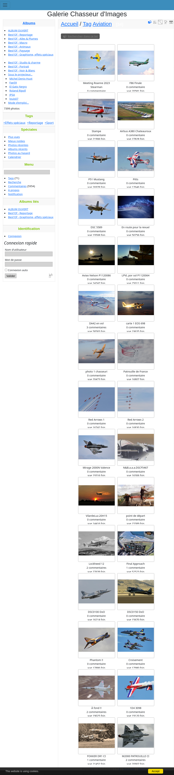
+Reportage (35, 123)
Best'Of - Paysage (19, 50)
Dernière (144, 769)
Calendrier (14, 157)
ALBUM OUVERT (18, 30)
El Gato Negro (18, 86)
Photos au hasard (19, 153)
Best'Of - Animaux (19, 46)
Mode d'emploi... (18, 102)
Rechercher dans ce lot (83, 36)
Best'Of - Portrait (18, 66)
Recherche (14, 182)
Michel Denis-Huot (20, 78)
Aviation (102, 24)
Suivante (129, 769)
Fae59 (13, 82)
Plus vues (14, 137)
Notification (15, 194)
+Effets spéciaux (14, 123)
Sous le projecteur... (20, 74)
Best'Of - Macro (17, 42)
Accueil (69, 24)
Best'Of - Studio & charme (24, 62)
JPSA (12, 94)
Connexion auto (16, 270)
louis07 (13, 98)
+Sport (49, 123)
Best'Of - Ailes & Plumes (23, 38)
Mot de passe (13, 260)
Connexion (15, 236)
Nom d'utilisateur (16, 249)
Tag (87, 24)
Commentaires (17, 186)
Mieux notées (16, 141)
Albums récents (18, 149)
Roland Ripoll (17, 90)
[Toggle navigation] (5, 5)
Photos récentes (18, 145)
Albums (29, 23)
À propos (13, 190)
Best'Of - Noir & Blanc (21, 70)
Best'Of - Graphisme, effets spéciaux (30, 54)
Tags (11, 178)
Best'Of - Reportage (20, 34)
